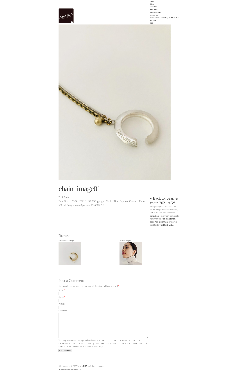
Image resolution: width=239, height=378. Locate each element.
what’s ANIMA (155, 12)
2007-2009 (153, 9)
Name (61, 290)
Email (61, 297)
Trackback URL (166, 225)
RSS (151, 23)
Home (152, 1)
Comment (63, 311)
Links (152, 4)
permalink (154, 216)
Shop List (153, 7)
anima (152, 210)
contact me (154, 15)
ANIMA (83, 366)
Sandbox (70, 369)
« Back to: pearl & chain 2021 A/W (164, 200)
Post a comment (161, 222)
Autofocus (77, 369)
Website (62, 304)
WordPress (62, 369)
